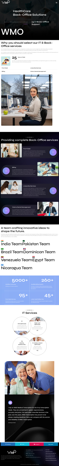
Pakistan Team (36, 244)
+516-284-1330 (30, 455)
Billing (3, 71)
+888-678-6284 (31, 453)
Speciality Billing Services (50, 456)
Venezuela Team (16, 260)
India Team (11, 244)
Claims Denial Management (38, 71)
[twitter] (22, 444)
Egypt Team (43, 260)
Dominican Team (39, 252)
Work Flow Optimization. (27, 464)
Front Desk (5, 68)
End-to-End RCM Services (50, 455)
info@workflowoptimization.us (35, 457)
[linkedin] (36, 444)
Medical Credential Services (51, 458)
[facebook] (8, 444)
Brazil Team (12, 252)
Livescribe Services (35, 68)
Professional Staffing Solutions (51, 460)
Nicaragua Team (16, 268)
